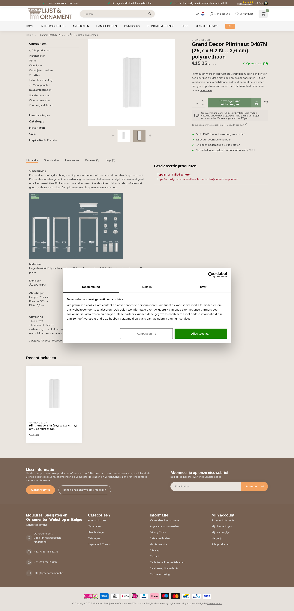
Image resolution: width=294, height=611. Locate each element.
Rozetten (34, 75)
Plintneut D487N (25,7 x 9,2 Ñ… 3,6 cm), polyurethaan (68, 35)
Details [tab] (147, 286)
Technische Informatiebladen (167, 562)
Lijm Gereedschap (39, 95)
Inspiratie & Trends (160, 26)
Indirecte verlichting (40, 80)
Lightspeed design (193, 603)
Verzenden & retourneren (165, 520)
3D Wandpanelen (39, 85)
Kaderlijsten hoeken (41, 70)
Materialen (81, 26)
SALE (230, 26)
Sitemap (155, 550)
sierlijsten (192, 3)
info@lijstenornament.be (48, 573)
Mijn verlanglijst (221, 532)
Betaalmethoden (160, 538)
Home (30, 26)
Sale (32, 134)
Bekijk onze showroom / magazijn (84, 490)
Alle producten (52, 26)
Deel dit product (237, 124)
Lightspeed (175, 603)
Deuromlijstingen (40, 90)
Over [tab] (203, 286)
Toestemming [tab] (91, 286)
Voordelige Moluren (40, 105)
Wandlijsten (36, 65)
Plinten (33, 60)
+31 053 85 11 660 (45, 562)
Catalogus (132, 26)
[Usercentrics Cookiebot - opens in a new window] (210, 275)
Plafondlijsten (37, 56)
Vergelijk (217, 538)
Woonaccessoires (39, 100)
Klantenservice (207, 26)
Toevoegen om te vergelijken (207, 124)
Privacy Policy (158, 532)
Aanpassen (146, 333)
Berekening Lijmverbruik (164, 568)
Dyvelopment (214, 603)
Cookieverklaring (160, 574)
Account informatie (223, 520)
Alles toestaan (200, 333)
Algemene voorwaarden (164, 526)
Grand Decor (201, 40)
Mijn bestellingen (222, 526)
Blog (185, 26)
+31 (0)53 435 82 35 (46, 551)
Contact (154, 556)
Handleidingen (106, 26)
